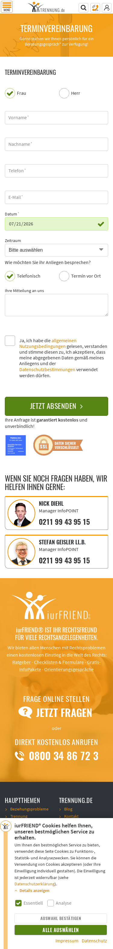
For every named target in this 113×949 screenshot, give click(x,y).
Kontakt (71, 816)
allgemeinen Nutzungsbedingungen (48, 343)
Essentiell (33, 903)
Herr (75, 93)
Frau (21, 93)
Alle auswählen (60, 930)
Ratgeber (21, 662)
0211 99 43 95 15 (64, 522)
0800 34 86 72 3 (56, 756)
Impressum (66, 941)
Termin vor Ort (86, 276)
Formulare (73, 662)
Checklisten (46, 662)
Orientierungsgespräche (69, 670)
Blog (68, 809)
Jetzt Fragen (56, 713)
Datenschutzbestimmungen (47, 370)
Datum (11, 214)
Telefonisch (28, 276)
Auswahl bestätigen (60, 918)
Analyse (63, 903)
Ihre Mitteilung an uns (24, 290)
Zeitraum (13, 240)
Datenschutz (94, 941)
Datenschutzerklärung (34, 884)
